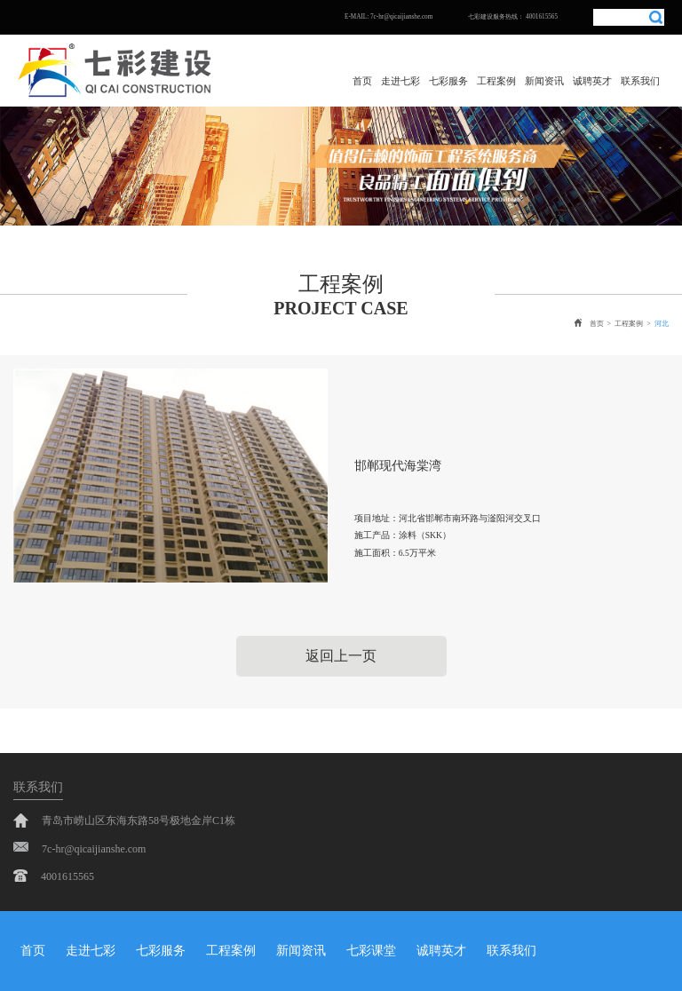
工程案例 (496, 80)
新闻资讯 (544, 80)
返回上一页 (341, 655)
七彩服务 (448, 80)
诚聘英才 (592, 80)
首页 (362, 80)
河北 (661, 324)
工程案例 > (634, 324)
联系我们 (640, 80)
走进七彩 (400, 80)
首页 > (595, 323)
